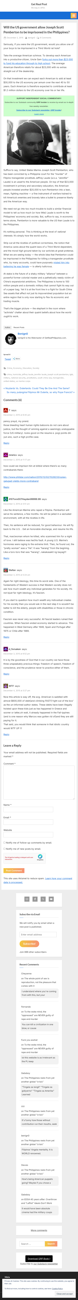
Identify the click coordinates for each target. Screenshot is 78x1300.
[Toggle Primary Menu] (74, 15)
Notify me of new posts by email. (23, 848)
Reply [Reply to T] (6, 443)
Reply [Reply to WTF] (6, 734)
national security (18, 378)
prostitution (32, 378)
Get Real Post (39, 4)
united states (9, 381)
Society (36, 368)
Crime (9, 368)
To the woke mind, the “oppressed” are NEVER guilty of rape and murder (37, 1015)
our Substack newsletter (45, 1263)
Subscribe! (29, 943)
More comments (39, 1230)
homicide (17, 374)
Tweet (8, 359)
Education (27, 368)
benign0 (31, 37)
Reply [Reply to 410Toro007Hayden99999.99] (6, 558)
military (6, 378)
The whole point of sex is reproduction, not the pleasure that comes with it (38, 982)
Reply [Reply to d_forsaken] (6, 673)
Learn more (39, 114)
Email (7, 817)
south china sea (45, 378)
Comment (9, 763)
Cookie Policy (57, 1289)
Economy (17, 368)
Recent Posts (19, 327)
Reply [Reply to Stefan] (6, 637)
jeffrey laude (27, 374)
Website (7, 830)
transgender (58, 378)
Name (7, 804)
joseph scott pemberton (58, 374)
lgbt (71, 374)
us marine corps (23, 381)
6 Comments (45, 38)
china (9, 374)
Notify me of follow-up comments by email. (29, 842)
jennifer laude (40, 374)
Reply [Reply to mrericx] (6, 487)
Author (7, 327)
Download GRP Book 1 (39, 1258)
